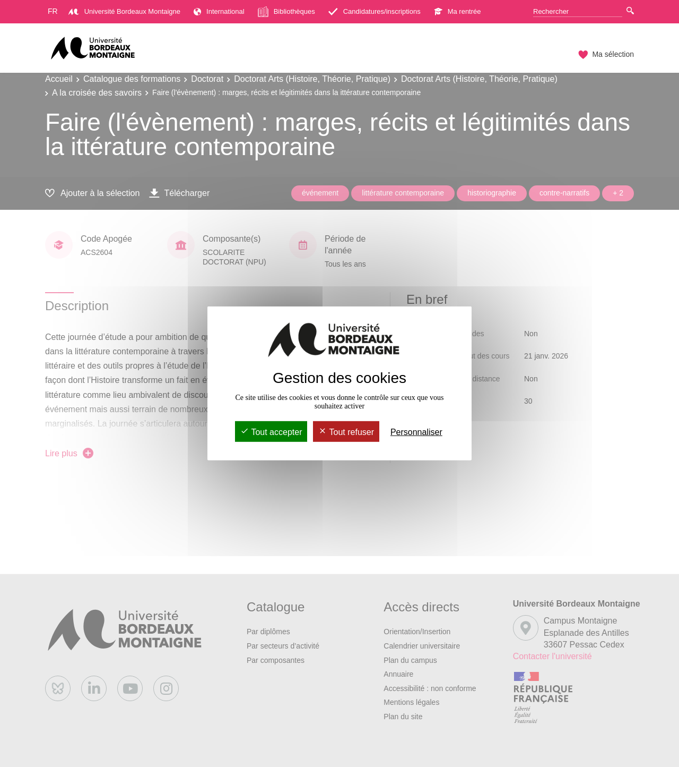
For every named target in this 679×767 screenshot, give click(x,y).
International (219, 11)
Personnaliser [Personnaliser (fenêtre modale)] (416, 432)
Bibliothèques (286, 11)
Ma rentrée (457, 11)
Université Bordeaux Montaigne (124, 11)
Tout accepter (271, 432)
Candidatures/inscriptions (374, 11)
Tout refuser (346, 432)
